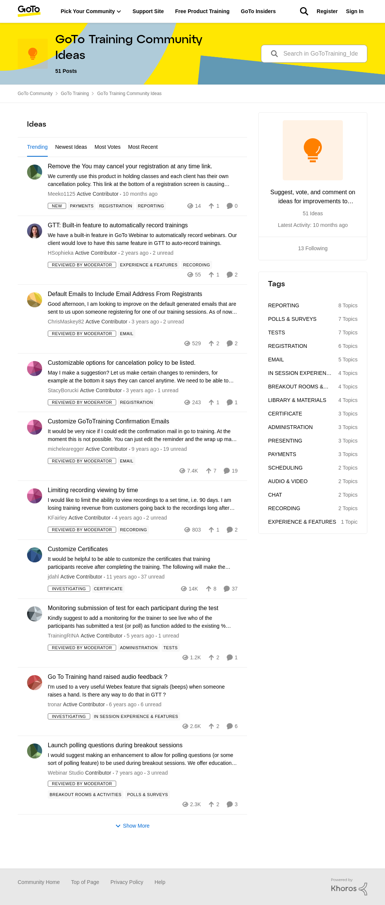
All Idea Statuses (47, 169)
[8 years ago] (144, 471)
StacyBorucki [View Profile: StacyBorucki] (63, 412)
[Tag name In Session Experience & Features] (136, 738)
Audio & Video (288, 481)
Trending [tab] (37, 147)
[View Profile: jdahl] (34, 576)
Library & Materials (297, 400)
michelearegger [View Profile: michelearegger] (66, 471)
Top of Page (85, 882)
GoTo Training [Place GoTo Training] (75, 93)
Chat (275, 495)
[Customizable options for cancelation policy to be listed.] (143, 398)
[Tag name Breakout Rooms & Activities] (85, 816)
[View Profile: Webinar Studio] (34, 772)
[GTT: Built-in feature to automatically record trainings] (143, 261)
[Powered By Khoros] (349, 887)
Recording (284, 508)
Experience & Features (302, 522)
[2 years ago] (144, 343)
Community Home (39, 882)
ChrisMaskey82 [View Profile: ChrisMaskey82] (66, 343)
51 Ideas (313, 213)
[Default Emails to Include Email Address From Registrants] (143, 329)
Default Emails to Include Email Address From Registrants (125, 316)
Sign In (355, 11)
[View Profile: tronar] (34, 704)
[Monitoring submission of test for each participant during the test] (143, 643)
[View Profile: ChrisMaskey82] (34, 321)
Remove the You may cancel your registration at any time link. (130, 188)
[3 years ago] (127, 540)
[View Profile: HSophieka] (34, 252)
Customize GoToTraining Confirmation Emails (108, 443)
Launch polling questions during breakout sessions (115, 767)
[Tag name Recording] (196, 287)
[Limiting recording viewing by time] (143, 526)
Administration (290, 427)
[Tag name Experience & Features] (148, 287)
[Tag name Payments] (81, 228)
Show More (132, 848)
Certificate (285, 414)
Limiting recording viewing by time (93, 512)
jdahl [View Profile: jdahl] (53, 598)
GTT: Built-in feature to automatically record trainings (118, 247)
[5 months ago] (133, 275)
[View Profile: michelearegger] (34, 448)
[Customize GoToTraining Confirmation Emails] (143, 457)
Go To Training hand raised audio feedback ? (107, 698)
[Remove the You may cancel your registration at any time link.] (143, 202)
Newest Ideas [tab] (71, 147)
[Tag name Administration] (138, 669)
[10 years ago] (120, 599)
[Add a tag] (111, 169)
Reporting (283, 305)
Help (160, 882)
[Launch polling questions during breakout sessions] (143, 781)
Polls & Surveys (292, 319)
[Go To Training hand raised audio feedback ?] (143, 712)
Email (276, 360)
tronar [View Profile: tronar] (55, 726)
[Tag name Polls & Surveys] (147, 816)
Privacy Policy (127, 882)
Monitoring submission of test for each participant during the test (133, 630)
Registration (287, 346)
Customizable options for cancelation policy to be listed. (122, 384)
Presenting (285, 441)
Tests (276, 332)
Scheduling (285, 468)
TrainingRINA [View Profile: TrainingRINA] (63, 657)
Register (327, 11)
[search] (322, 54)
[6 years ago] (121, 726)
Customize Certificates (78, 571)
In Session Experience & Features (300, 373)
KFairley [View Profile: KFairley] (57, 539)
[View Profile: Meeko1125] (34, 193)
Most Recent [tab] (143, 147)
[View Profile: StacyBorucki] (34, 389)
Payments (282, 454)
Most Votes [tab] (108, 147)
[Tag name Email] (126, 355)
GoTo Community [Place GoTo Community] (35, 93)
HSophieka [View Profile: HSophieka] (61, 275)
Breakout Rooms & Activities (295, 387)
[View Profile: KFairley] (34, 517)
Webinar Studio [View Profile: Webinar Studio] (65, 795)
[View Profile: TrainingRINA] (34, 635)
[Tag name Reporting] (151, 228)
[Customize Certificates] (143, 585)
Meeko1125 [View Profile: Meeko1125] (61, 216)
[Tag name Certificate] (108, 610)
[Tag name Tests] (171, 669)
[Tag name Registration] (115, 228)
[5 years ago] (139, 657)
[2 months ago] (139, 216)
